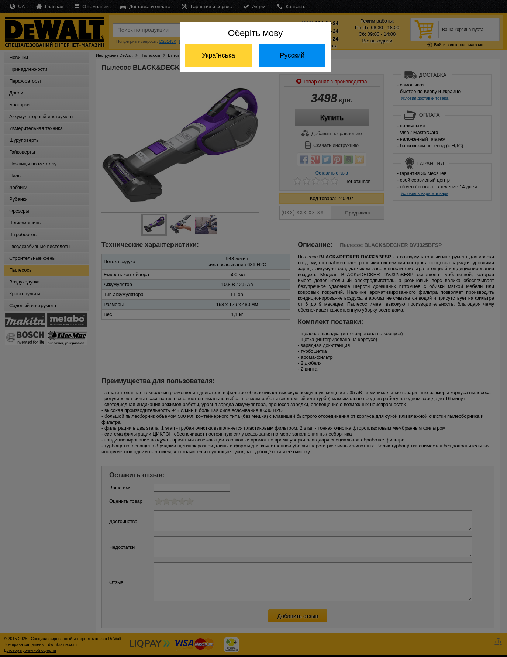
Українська (218, 55)
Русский (292, 55)
